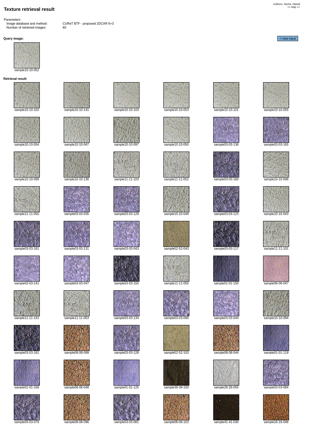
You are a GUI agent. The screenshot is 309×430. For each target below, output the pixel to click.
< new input (288, 38)
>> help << (293, 7)
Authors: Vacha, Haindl (286, 4)
